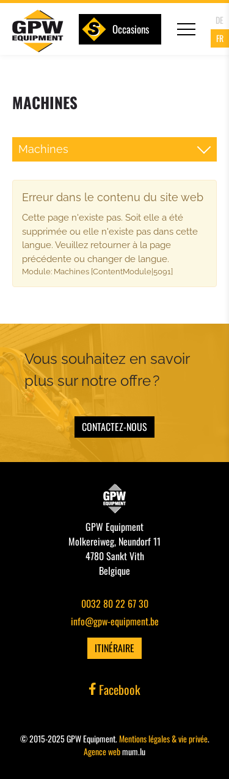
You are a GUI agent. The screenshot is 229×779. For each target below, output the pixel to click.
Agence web (102, 751)
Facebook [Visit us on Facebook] (115, 689)
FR (220, 38)
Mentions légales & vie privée (163, 738)
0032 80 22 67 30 (114, 603)
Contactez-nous (114, 426)
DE (220, 19)
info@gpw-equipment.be (115, 621)
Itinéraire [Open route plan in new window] (114, 648)
